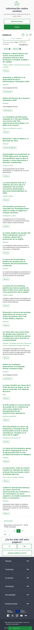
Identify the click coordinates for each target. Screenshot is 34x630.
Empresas (6, 84)
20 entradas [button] (9, 521)
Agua (4, 394)
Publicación (8, 92)
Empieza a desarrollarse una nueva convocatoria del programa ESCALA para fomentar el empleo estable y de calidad (16, 58)
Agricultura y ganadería (9, 416)
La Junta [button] (9, 577)
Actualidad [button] (10, 594)
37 (23, 531)
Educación (6, 321)
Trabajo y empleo (8, 65)
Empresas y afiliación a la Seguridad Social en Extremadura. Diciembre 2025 (16, 79)
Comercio (5, 268)
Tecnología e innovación (16, 343)
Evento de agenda (10, 148)
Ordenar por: (22, 42)
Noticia (6, 71)
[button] (23, 35)
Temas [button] (8, 561)
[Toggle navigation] (13, 35)
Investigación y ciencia (14, 128)
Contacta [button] (9, 586)
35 (15, 531)
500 (6, 534)
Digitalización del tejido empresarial (18, 345)
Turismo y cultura (8, 165)
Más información (17, 21)
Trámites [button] (9, 569)
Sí (9, 546)
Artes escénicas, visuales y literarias (13, 477)
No (24, 546)
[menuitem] (8, 615)
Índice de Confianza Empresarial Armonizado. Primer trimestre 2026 (14, 366)
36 (19, 531)
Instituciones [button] (11, 603)
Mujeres (5, 128)
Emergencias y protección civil (11, 438)
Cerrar (17, 27)
